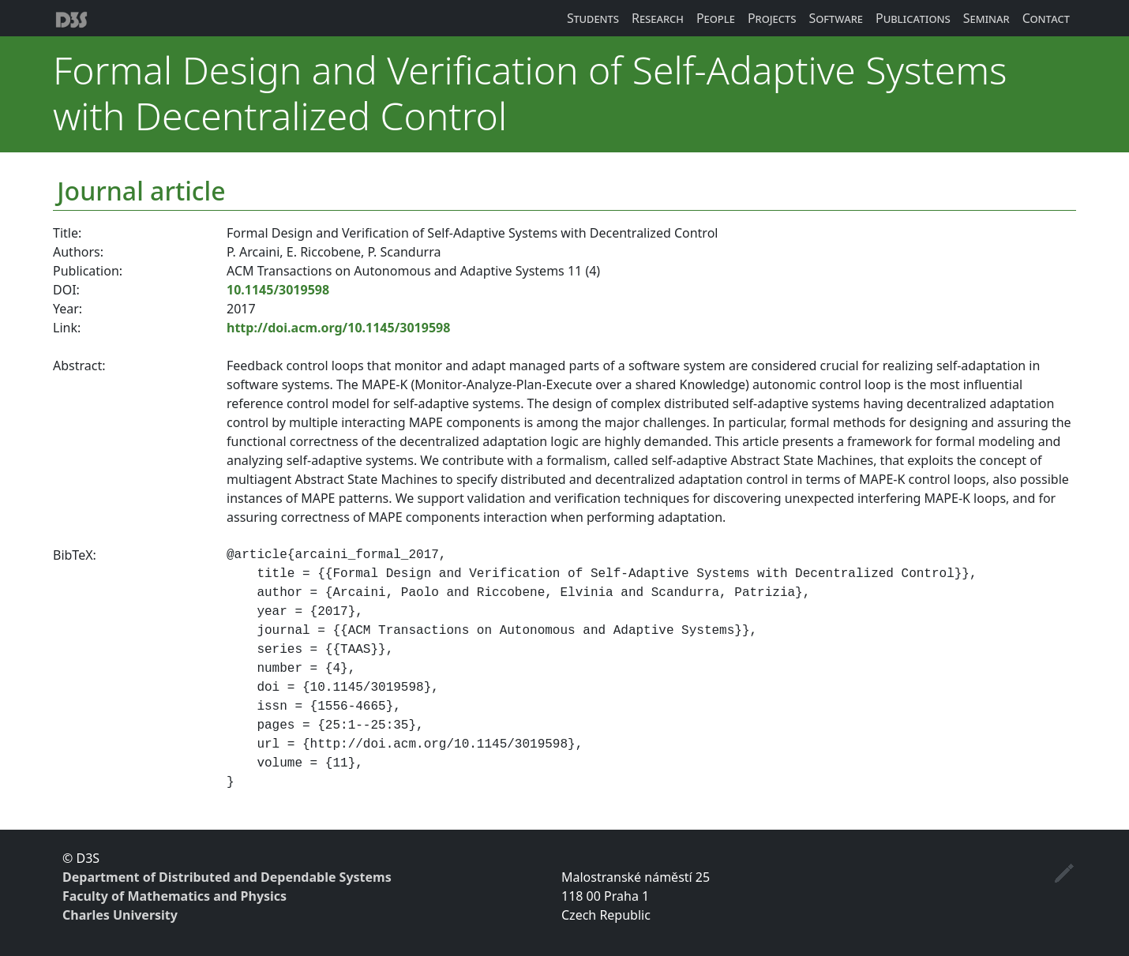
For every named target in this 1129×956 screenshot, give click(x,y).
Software (835, 18)
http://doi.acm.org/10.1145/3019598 (338, 327)
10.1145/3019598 (278, 289)
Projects (772, 18)
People (715, 18)
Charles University (120, 915)
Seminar (986, 18)
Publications (913, 18)
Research (658, 18)
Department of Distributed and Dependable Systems (227, 877)
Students (593, 18)
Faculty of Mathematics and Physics (174, 896)
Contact (1046, 18)
